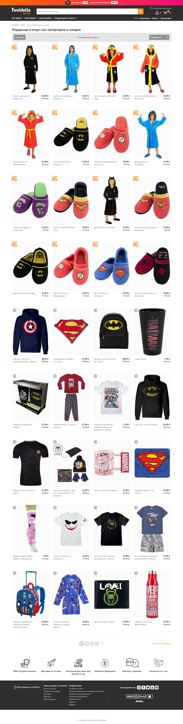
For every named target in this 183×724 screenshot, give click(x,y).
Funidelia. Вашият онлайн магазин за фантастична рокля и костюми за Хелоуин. (21, 11)
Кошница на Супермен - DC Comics (64, 360)
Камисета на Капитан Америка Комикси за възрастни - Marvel (103, 427)
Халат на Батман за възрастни (21, 97)
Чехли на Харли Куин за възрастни (145, 294)
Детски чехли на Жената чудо (64, 228)
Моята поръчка (50, 689)
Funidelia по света (76, 689)
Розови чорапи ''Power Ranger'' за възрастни (23, 557)
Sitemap (72, 702)
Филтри (18, 37)
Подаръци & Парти (65, 18)
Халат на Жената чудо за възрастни (145, 97)
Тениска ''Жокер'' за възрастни (62, 557)
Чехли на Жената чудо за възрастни (146, 228)
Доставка (47, 694)
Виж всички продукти (161, 643)
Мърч (23, 25)
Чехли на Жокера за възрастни (22, 228)
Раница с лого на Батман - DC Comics (105, 360)
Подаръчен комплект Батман (22, 425)
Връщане (47, 696)
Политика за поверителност (80, 694)
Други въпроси (50, 699)
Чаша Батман (140, 359)
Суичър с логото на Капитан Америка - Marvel (24, 360)
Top (135, 18)
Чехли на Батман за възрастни (62, 163)
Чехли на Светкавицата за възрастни (105, 163)
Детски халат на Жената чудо (104, 97)
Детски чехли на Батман (24, 293)
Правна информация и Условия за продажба (86, 691)
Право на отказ (75, 699)
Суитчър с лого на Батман (146, 424)
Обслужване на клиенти (27, 687)
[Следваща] (102, 643)
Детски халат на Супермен (142, 163)
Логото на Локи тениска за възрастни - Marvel (104, 557)
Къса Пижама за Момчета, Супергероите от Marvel (146, 557)
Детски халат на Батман (104, 227)
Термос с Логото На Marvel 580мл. (143, 623)
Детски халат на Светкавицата (20, 163)
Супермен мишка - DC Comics (144, 491)
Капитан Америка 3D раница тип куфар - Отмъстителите (22, 624)
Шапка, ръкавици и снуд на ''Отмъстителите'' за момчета (64, 493)
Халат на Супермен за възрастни (63, 97)
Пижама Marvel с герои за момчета (65, 425)
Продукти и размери (52, 691)
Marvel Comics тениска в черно (24, 491)
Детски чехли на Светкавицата (61, 294)
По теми (16, 18)
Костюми (30, 18)
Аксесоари (45, 18)
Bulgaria (72, 704)
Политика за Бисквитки (78, 696)
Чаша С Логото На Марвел (105, 490)
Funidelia (15, 25)
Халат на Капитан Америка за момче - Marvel (62, 624)
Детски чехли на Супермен (101, 294)
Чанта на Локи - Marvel (104, 622)
